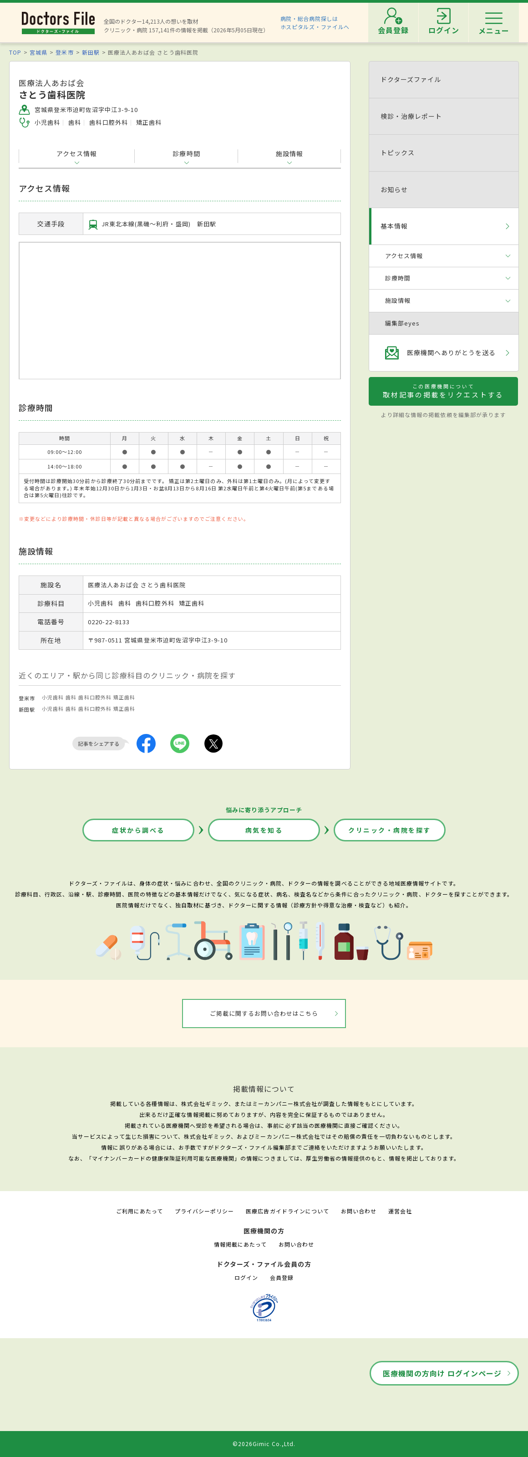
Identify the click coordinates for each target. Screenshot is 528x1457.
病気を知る (264, 830)
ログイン (246, 1277)
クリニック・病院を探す (389, 830)
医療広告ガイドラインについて (287, 1211)
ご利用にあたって (139, 1211)
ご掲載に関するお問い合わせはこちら (264, 1013)
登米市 (64, 52)
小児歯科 (53, 697)
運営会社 (400, 1211)
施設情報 (289, 153)
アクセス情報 (76, 153)
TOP (15, 52)
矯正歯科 (124, 697)
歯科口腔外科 (94, 697)
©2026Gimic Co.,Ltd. (264, 1443)
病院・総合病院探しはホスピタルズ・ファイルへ (315, 23)
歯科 (71, 697)
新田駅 (91, 52)
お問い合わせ (358, 1211)
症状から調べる (138, 830)
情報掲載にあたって (240, 1244)
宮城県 (38, 52)
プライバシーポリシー (204, 1211)
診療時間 (186, 153)
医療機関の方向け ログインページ (442, 1373)
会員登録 (282, 1277)
